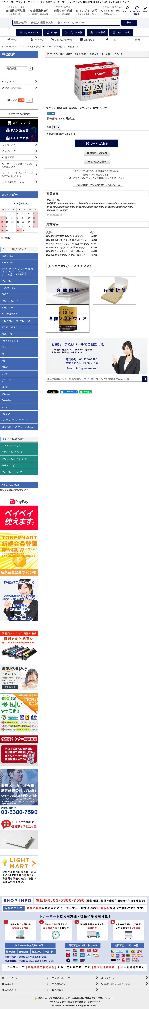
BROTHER (10, 300)
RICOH (7, 281)
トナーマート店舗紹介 (19, 113)
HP (4, 360)
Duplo (6, 400)
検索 (129, 22)
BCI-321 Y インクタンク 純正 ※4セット (65, 247)
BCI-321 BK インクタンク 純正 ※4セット (66, 240)
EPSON (7, 262)
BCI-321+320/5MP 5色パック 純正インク (66, 236)
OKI (5, 347)
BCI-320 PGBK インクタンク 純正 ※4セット (68, 243)
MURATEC (10, 314)
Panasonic (10, 340)
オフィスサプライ (15, 420)
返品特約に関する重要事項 (61, 134)
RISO (6, 413)
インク (51, 32)
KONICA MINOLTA (16, 320)
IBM (5, 367)
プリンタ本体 (73, 32)
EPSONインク (12, 452)
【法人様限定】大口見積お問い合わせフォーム (98, 185)
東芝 (5, 387)
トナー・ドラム (29, 32)
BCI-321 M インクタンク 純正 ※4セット (65, 255)
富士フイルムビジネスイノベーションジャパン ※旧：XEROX (18, 272)
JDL (5, 373)
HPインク (9, 465)
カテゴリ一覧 (121, 32)
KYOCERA (10, 327)
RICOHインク (12, 472)
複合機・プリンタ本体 (17, 426)
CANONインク (12, 445)
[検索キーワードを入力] (66, 23)
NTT (5, 353)
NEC (5, 294)
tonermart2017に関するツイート (16, 490)
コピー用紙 (97, 32)
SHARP (7, 307)
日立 (5, 406)
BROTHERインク (15, 459)
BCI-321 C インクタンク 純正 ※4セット (65, 251)
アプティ (8, 380)
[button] (136, 39)
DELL (6, 393)
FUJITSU (9, 287)
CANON (8, 255)
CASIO (7, 334)
